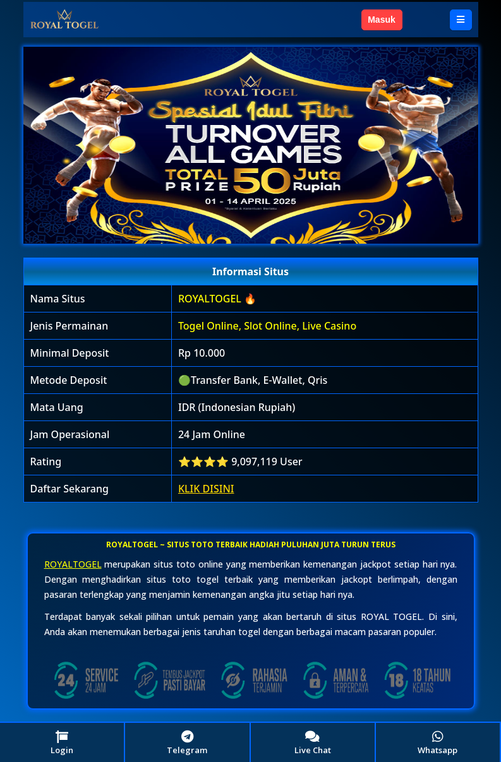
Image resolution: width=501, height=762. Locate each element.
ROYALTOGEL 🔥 (217, 299)
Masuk (381, 20)
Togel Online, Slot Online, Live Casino (267, 326)
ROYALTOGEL (73, 564)
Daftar (425, 20)
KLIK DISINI (206, 489)
